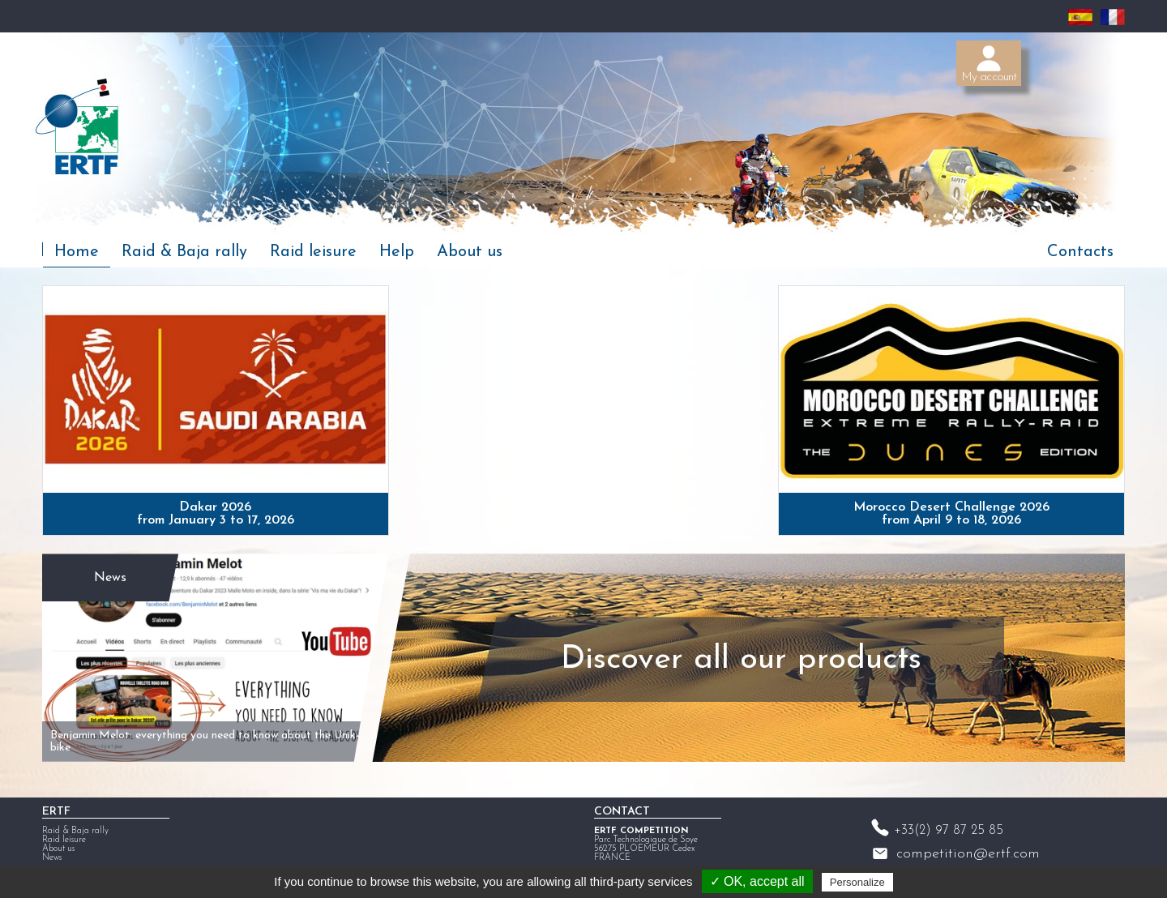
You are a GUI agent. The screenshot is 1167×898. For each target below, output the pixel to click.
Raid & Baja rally (184, 252)
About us (469, 252)
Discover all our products (741, 660)
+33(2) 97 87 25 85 (948, 830)
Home (76, 252)
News (110, 577)
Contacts (1080, 252)
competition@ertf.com (968, 854)
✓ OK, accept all (757, 881)
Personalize (857, 882)
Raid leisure (313, 252)
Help (396, 252)
